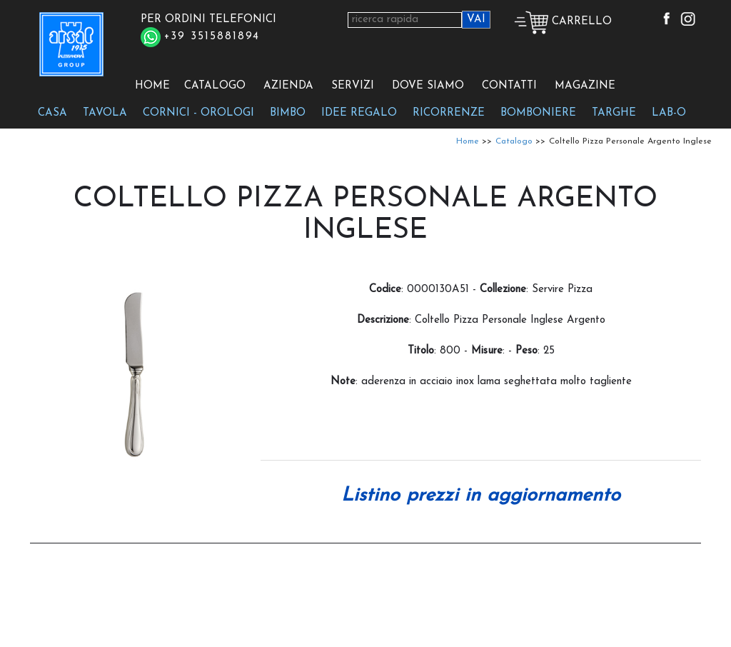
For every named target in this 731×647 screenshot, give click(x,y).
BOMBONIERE (538, 113)
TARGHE (614, 113)
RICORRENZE (449, 113)
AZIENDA (288, 86)
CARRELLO (563, 21)
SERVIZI (352, 86)
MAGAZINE (585, 86)
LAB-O (669, 113)
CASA (52, 113)
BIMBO (288, 113)
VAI (476, 19)
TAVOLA (105, 113)
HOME (152, 86)
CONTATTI (509, 86)
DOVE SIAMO (428, 86)
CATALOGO (215, 86)
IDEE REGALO (359, 113)
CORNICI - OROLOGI (198, 113)
